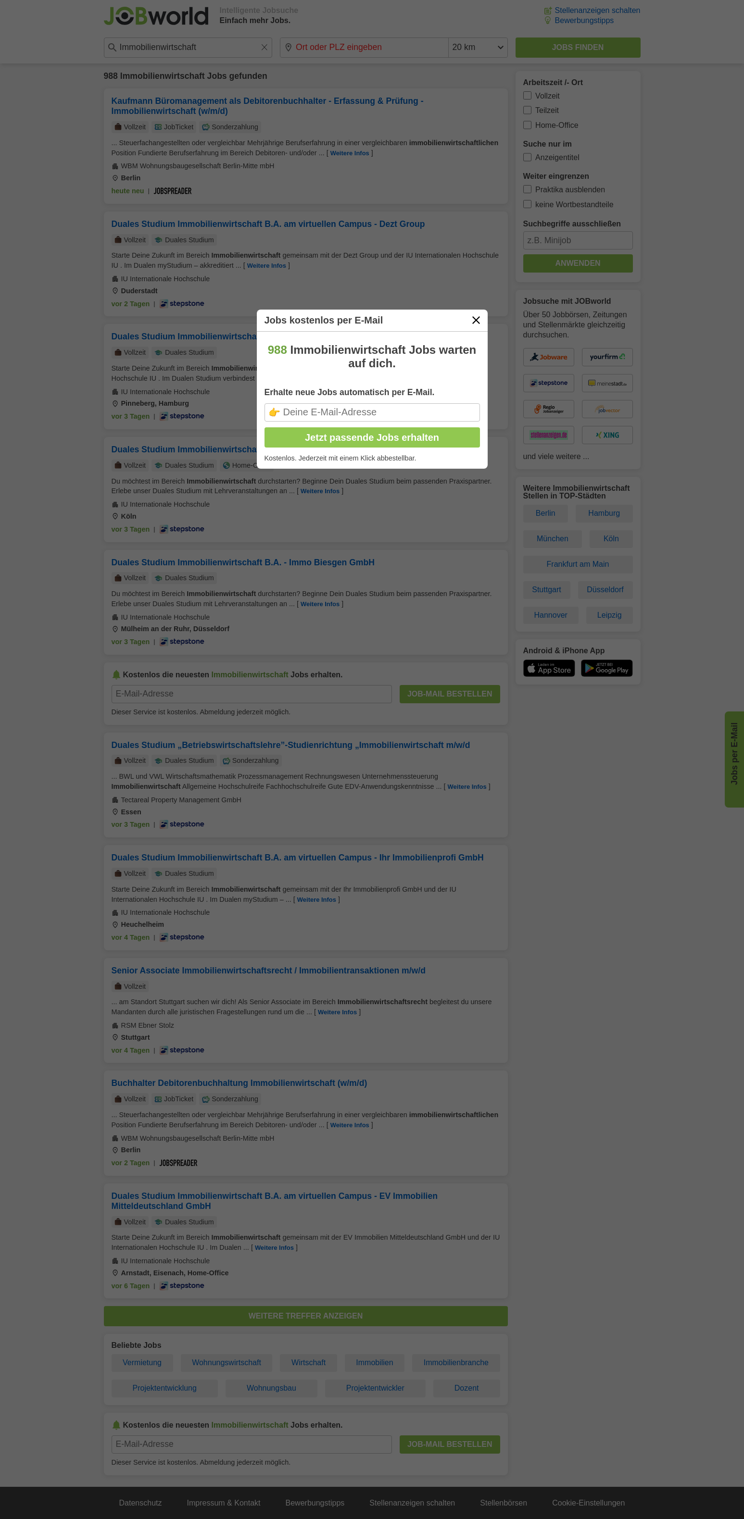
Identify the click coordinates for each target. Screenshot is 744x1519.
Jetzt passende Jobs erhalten (372, 437)
